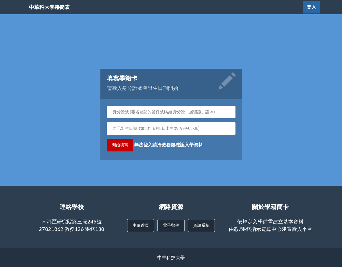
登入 (311, 13)
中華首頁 (141, 225)
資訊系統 (201, 225)
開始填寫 (120, 145)
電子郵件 (171, 225)
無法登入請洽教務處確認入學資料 (155, 145)
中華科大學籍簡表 (62, 12)
